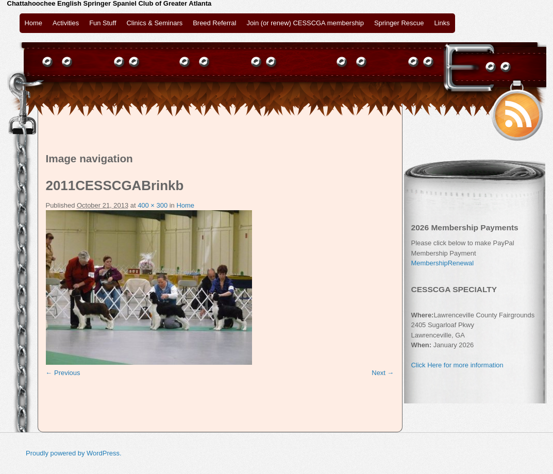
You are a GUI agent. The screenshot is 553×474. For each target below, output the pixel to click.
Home (34, 23)
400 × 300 (152, 205)
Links (441, 23)
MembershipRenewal (442, 263)
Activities (66, 23)
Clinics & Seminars (155, 23)
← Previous (63, 373)
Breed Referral (214, 23)
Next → (383, 373)
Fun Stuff (102, 23)
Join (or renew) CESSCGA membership (304, 23)
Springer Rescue (399, 23)
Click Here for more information (457, 365)
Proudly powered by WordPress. (74, 453)
